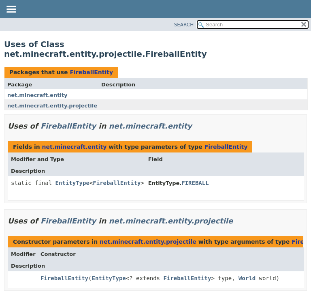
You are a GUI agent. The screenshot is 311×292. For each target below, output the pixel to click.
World (247, 278)
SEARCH (184, 25)
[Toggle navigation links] (11, 9)
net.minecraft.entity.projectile (52, 106)
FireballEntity (91, 72)
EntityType (72, 183)
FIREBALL (195, 183)
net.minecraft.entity (37, 95)
